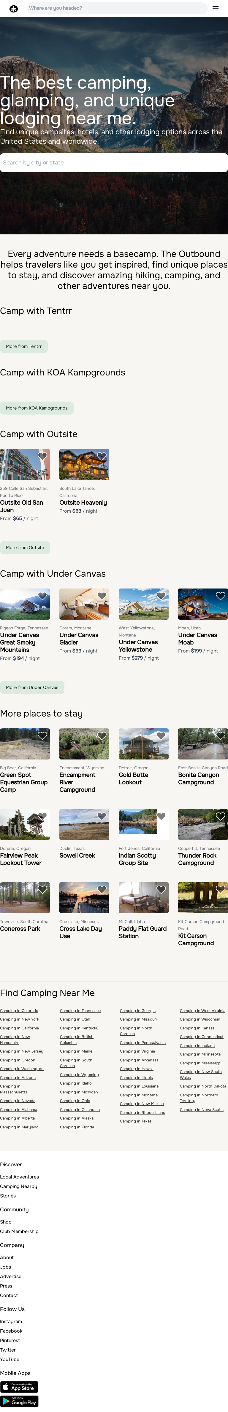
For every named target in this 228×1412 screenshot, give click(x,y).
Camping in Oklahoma (80, 1111)
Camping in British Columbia (77, 1042)
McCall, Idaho (132, 924)
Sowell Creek (77, 858)
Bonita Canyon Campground (198, 781)
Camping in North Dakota (203, 1088)
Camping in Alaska (77, 1120)
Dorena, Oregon (15, 850)
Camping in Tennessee (80, 1013)
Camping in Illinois (136, 1079)
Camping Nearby (18, 1189)
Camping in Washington (22, 1071)
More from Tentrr (24, 349)
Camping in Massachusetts (13, 1091)
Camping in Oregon (17, 1062)
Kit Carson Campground (196, 942)
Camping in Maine (76, 1053)
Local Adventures (19, 1179)
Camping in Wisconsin (200, 1021)
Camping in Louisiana (139, 1088)
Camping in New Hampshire (15, 1042)
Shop (6, 1224)
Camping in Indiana (197, 1047)
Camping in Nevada (17, 1103)
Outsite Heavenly (83, 505)
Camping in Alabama (18, 1111)
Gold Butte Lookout (133, 781)
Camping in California (19, 1030)
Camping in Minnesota (200, 1056)
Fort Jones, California (139, 850)
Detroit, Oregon (133, 770)
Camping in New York (19, 1021)
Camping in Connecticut (202, 1039)
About (7, 1260)
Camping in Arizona (18, 1079)
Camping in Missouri (138, 1021)
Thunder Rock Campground (197, 861)
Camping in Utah (75, 1021)
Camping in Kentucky (79, 1030)
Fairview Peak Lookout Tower (20, 861)
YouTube (9, 1362)
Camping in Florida (77, 1129)
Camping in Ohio (75, 1103)
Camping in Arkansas (139, 1062)
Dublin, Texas (72, 850)
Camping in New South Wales (201, 1077)
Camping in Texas (136, 1123)
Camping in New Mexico (142, 1106)
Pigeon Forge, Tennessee (24, 630)
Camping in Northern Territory (199, 1100)
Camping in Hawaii (136, 1071)
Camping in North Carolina (136, 1033)
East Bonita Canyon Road (203, 770)
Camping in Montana (139, 1097)
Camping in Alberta (17, 1120)
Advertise (10, 1279)
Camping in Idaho (76, 1085)
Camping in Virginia (137, 1053)
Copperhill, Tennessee (199, 850)
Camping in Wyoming (79, 1077)
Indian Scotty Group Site (137, 861)
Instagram (11, 1324)
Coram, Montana (75, 630)
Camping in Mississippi (200, 1065)
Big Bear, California (18, 770)
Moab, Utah (189, 630)
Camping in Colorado (19, 1013)
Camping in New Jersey (21, 1053)
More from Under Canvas (32, 690)
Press (6, 1288)
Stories (8, 1198)
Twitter (8, 1352)
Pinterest (10, 1343)
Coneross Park (20, 931)
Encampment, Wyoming (81, 770)
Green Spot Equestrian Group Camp (24, 785)
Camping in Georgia (138, 1013)
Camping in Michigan (79, 1094)
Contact (9, 1298)
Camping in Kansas (197, 1030)
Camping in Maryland (19, 1129)
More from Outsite (25, 550)
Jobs (5, 1270)
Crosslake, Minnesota (80, 924)
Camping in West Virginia (202, 1013)
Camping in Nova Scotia (202, 1111)
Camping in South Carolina (76, 1065)
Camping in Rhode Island (142, 1114)
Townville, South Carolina (24, 924)
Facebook (11, 1334)
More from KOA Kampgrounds (37, 410)
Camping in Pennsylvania (143, 1045)
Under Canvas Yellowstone (138, 648)
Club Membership (19, 1234)
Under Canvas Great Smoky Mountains (19, 645)
